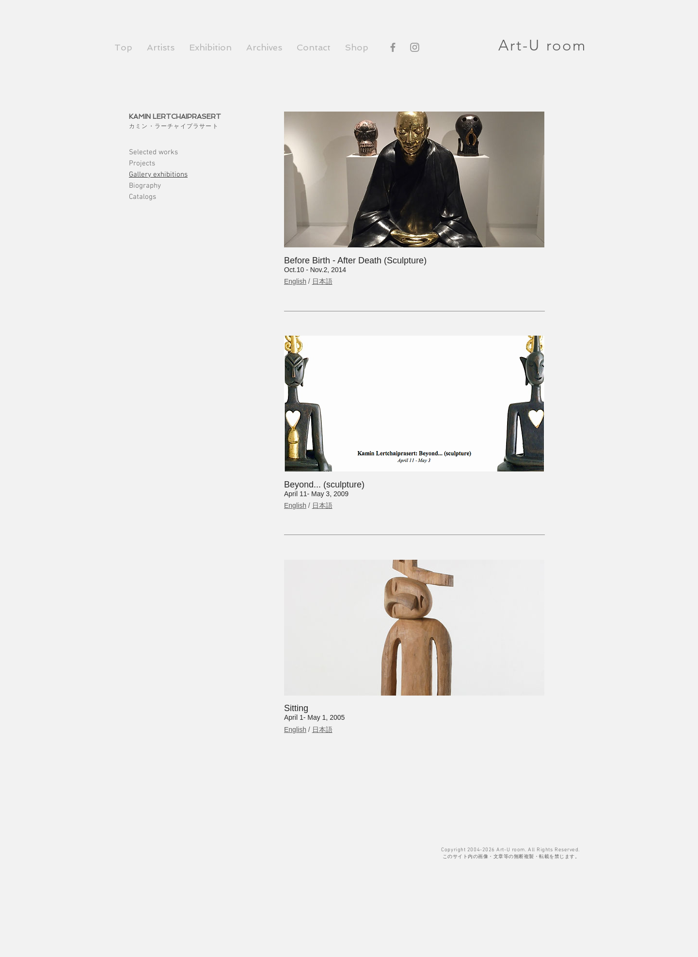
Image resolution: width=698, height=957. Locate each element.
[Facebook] (393, 47)
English (295, 281)
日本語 (322, 281)
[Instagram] (415, 47)
